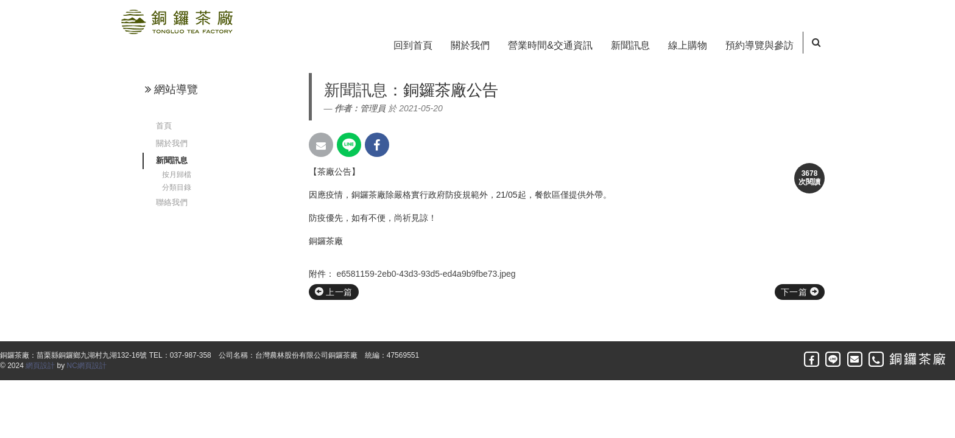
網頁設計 (40, 365)
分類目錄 (176, 187)
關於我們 (470, 45)
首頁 (164, 125)
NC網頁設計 (87, 365)
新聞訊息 (630, 45)
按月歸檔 (176, 174)
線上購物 (687, 45)
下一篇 (800, 292)
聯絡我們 (172, 202)
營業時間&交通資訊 (550, 45)
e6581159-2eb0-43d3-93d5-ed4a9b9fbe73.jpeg (425, 274)
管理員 (373, 108)
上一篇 (334, 292)
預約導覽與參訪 (759, 45)
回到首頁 (412, 45)
